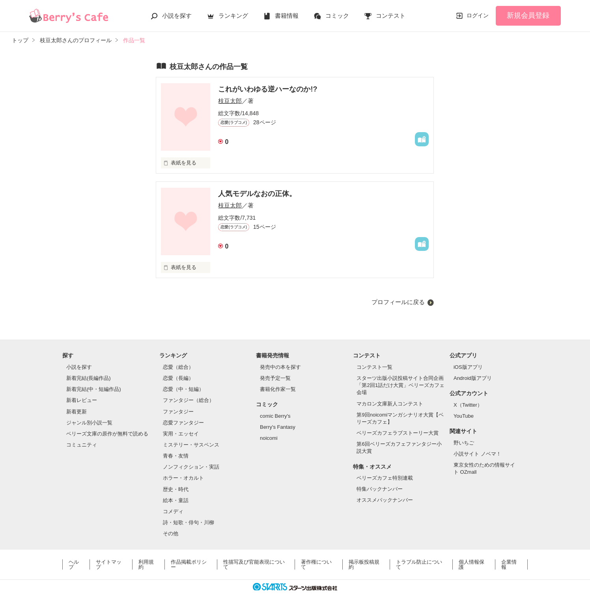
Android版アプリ (473, 378)
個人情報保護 (471, 564)
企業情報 (509, 564)
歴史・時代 (176, 489)
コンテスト (390, 15)
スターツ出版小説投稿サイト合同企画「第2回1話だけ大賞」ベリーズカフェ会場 (400, 385)
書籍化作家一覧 (278, 389)
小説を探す (177, 15)
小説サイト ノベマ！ (477, 454)
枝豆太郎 (230, 100)
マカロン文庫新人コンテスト (390, 404)
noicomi (269, 438)
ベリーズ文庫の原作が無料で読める (107, 434)
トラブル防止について (419, 564)
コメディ (173, 511)
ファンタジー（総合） (188, 400)
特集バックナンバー (380, 489)
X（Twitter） (468, 405)
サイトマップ (108, 564)
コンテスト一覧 (374, 367)
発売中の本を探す (280, 367)
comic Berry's (275, 416)
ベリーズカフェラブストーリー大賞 (398, 433)
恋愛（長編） (178, 378)
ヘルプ (74, 564)
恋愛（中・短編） (183, 389)
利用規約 (146, 564)
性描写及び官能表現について (254, 564)
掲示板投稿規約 (364, 564)
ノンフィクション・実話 (191, 467)
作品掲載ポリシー (189, 564)
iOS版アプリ (468, 367)
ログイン (478, 15)
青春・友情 (176, 456)
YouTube (464, 416)
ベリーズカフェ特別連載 (385, 478)
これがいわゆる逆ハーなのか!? (267, 89)
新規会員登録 (528, 15)
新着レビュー (81, 400)
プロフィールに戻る (398, 302)
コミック (337, 15)
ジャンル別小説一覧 (89, 423)
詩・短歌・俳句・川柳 (188, 522)
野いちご (464, 443)
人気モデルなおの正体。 (257, 194)
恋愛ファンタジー (183, 423)
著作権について (316, 564)
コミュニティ (81, 445)
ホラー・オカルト (183, 478)
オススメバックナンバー (385, 500)
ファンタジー (178, 412)
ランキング (233, 15)
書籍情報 (287, 15)
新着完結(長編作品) (88, 378)
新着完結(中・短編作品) (93, 389)
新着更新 (76, 412)
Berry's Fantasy (277, 427)
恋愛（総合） (178, 367)
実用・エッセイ (181, 434)
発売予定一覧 (275, 378)
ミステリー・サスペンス (191, 445)
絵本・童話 (176, 500)
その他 (170, 533)
